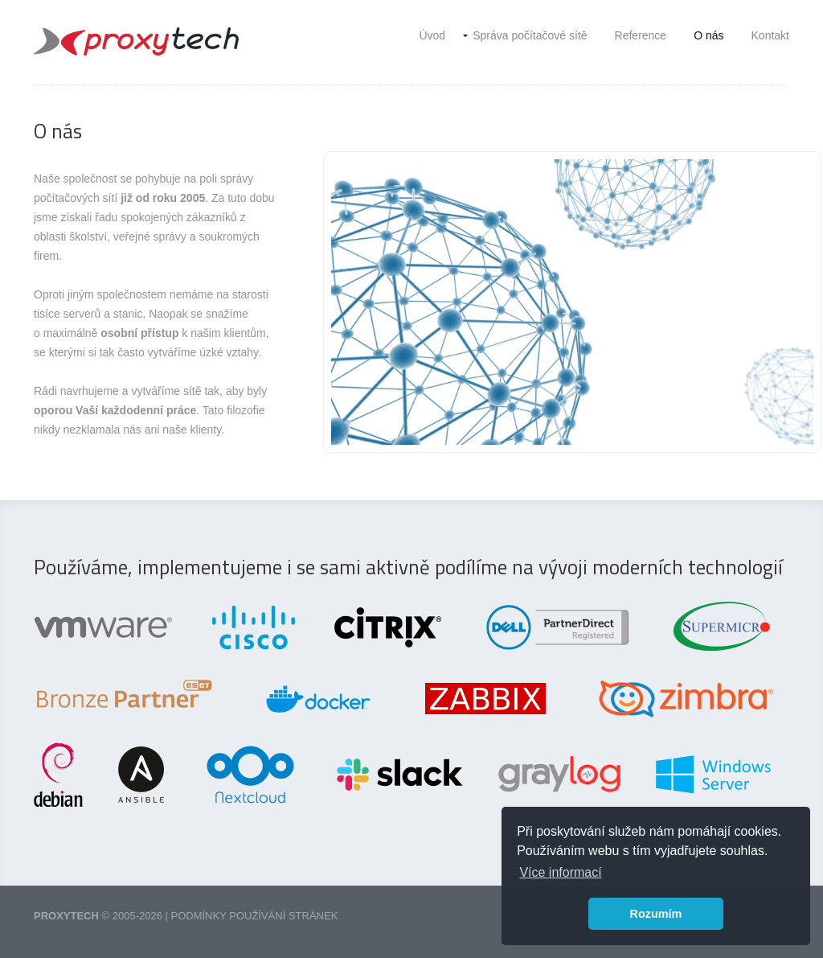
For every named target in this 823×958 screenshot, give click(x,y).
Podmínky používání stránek (254, 916)
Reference (641, 35)
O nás (708, 35)
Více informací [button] (560, 872)
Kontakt (770, 35)
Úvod (432, 35)
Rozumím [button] (656, 913)
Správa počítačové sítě (530, 35)
